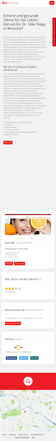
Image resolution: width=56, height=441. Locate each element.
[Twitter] (23, 358)
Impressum (54, 41)
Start (4, 434)
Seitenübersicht (37, 434)
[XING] (34, 358)
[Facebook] (11, 358)
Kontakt (12, 434)
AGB (33, 437)
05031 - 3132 (12, 257)
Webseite (9, 263)
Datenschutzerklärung (54, 27)
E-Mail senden (19, 263)
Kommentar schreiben (13, 323)
